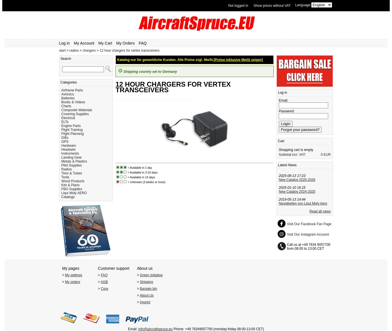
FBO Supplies (71, 189)
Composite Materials (76, 110)
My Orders (125, 43)
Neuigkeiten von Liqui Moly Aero (303, 203)
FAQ (143, 43)
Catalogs (68, 197)
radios (74, 50)
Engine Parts (71, 126)
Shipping (146, 282)
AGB (104, 282)
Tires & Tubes (71, 173)
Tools (65, 177)
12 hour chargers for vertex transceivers (130, 50)
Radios (66, 169)
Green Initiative (151, 275)
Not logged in (238, 6)
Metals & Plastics (74, 161)
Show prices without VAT (272, 6)
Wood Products (72, 181)
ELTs (65, 122)
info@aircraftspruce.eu (155, 329)
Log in (64, 43)
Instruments (70, 153)
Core (104, 289)
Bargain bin (148, 289)
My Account (84, 43)
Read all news (320, 211)
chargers (89, 50)
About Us (147, 295)
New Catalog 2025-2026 (297, 180)
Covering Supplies (75, 114)
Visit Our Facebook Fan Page (309, 224)
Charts (66, 106)
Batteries (68, 98)
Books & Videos (73, 102)
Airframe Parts (72, 90)
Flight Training (71, 130)
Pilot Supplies (71, 165)
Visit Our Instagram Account (308, 234)
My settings (73, 275)
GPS (64, 142)
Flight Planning (72, 134)
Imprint (145, 302)
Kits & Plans (70, 185)
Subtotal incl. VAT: (292, 155)
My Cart (105, 43)
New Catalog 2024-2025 (297, 192)
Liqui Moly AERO (74, 193)
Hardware (68, 146)
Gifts (64, 138)
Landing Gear (71, 157)
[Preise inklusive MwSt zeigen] (238, 60)
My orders (72, 282)
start (62, 50)
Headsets (68, 150)
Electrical (68, 118)
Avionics (67, 94)
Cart (281, 141)
